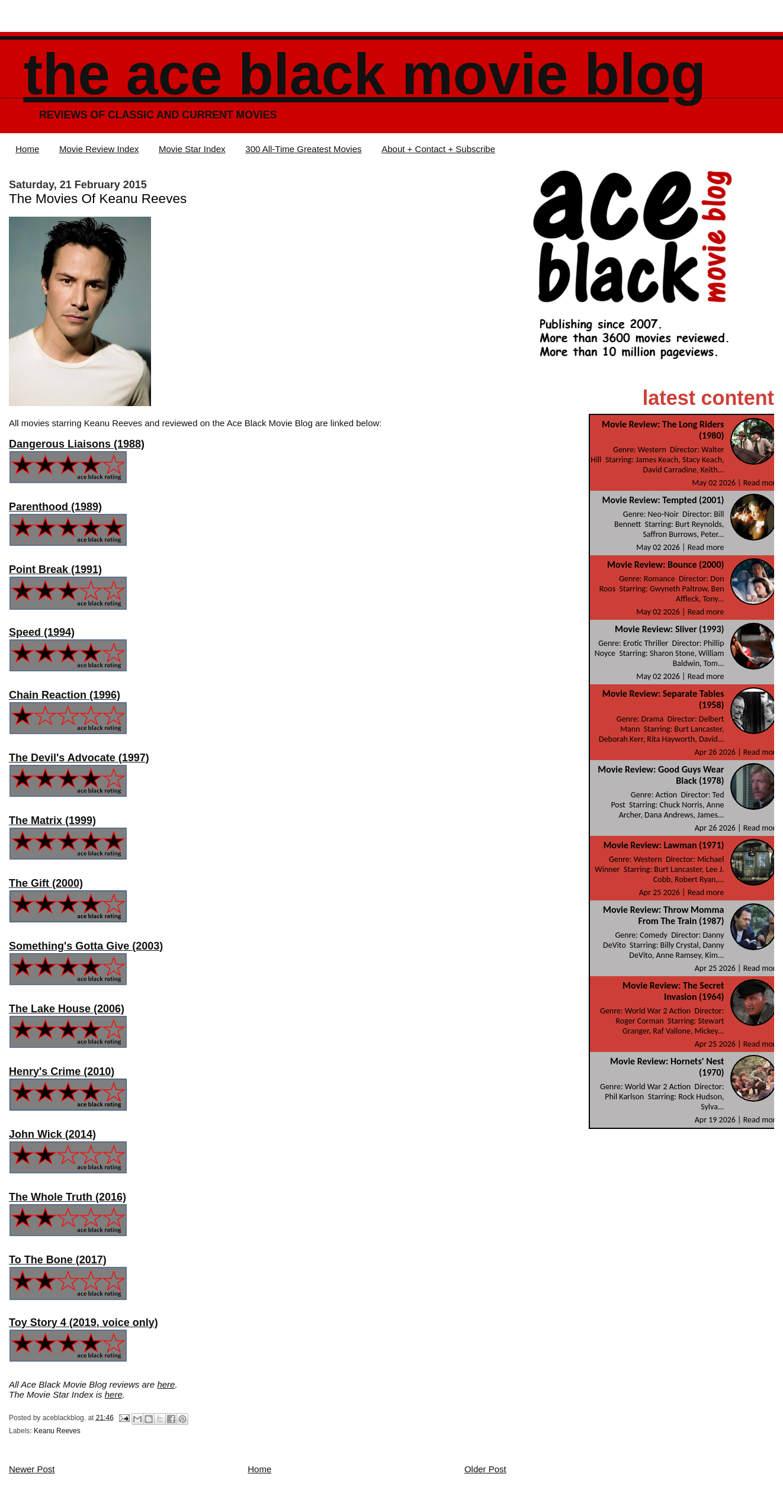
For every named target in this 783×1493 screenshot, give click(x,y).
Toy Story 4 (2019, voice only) (83, 1322)
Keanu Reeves (57, 1431)
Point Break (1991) (55, 569)
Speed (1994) (42, 632)
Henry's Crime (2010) (61, 1071)
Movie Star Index (192, 149)
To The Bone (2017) (58, 1260)
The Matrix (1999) (52, 820)
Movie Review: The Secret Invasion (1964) (673, 991)
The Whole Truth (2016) (67, 1197)
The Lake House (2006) (66, 1009)
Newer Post (32, 1469)
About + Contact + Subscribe (438, 149)
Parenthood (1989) (55, 507)
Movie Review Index (99, 149)
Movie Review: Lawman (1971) (664, 845)
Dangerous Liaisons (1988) (77, 444)
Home (27, 149)
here (166, 1384)
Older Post (485, 1469)
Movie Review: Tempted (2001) (663, 500)
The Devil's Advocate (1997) (79, 758)
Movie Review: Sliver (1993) (669, 629)
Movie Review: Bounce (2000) (665, 564)
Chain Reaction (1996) (64, 695)
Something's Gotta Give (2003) (86, 946)
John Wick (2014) (52, 1134)
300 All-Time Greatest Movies (303, 149)
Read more (761, 483)
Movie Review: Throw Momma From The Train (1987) (663, 915)
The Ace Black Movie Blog (365, 74)
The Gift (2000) (46, 883)
